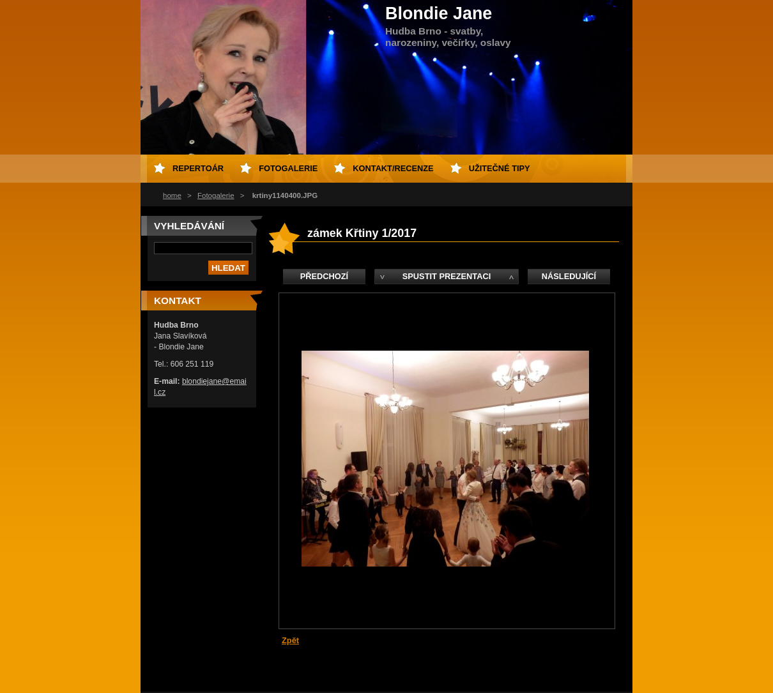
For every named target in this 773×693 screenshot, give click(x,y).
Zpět (290, 640)
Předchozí (324, 276)
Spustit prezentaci (446, 276)
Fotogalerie (215, 195)
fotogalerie (288, 168)
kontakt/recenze (393, 168)
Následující (569, 276)
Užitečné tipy (499, 168)
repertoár (198, 168)
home (172, 195)
